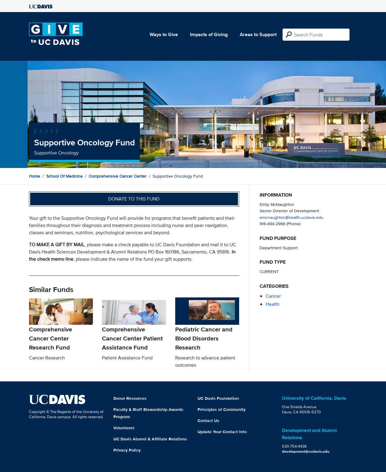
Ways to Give (164, 34)
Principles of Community (221, 409)
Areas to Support (258, 34)
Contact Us (208, 421)
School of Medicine (64, 176)
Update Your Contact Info (222, 432)
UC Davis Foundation (218, 398)
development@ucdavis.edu (306, 451)
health (273, 304)
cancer (273, 296)
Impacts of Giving (209, 34)
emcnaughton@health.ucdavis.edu (291, 217)
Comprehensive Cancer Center (118, 176)
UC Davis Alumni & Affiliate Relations (150, 439)
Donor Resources (130, 398)
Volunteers (123, 428)
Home (34, 176)
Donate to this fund (134, 198)
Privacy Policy (127, 450)
